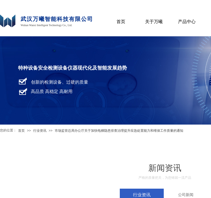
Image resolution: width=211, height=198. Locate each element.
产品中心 (187, 21)
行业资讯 (39, 131)
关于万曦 (154, 21)
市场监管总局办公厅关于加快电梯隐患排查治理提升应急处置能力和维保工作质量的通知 (119, 131)
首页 (21, 131)
